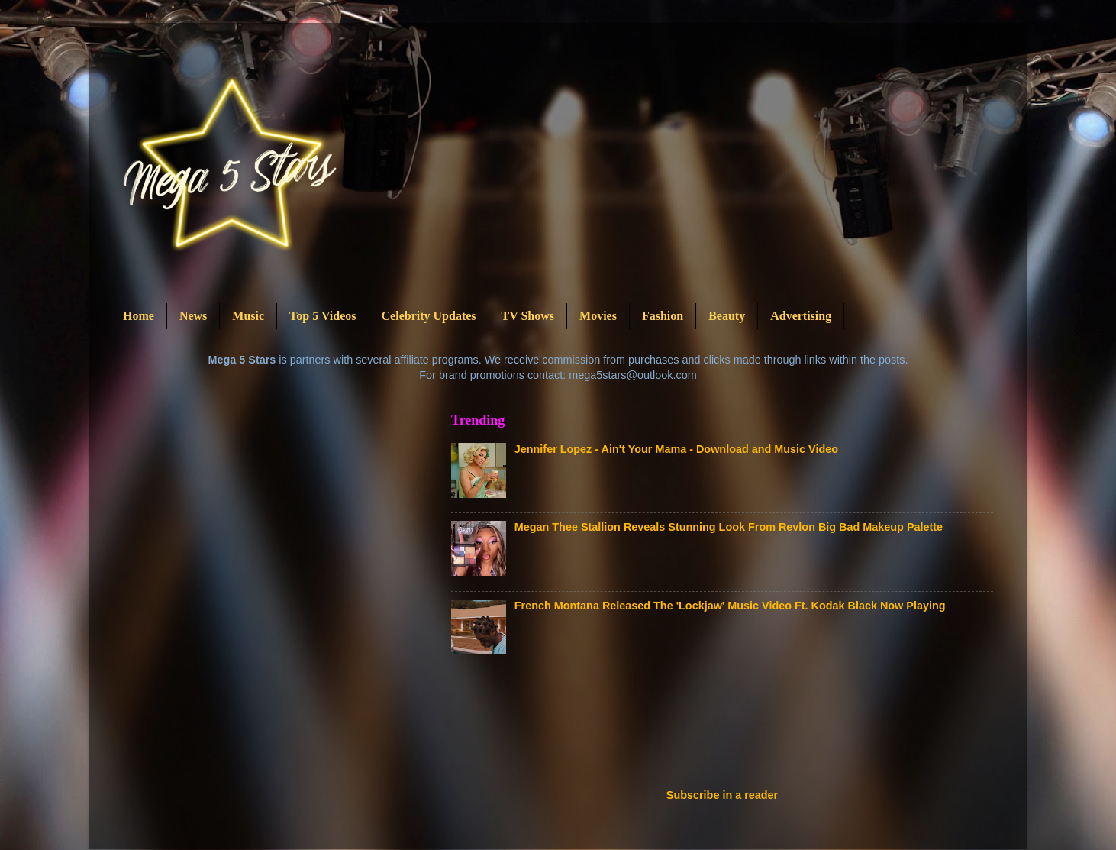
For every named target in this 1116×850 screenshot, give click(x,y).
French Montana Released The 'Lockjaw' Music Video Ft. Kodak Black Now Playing (730, 606)
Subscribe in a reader (722, 795)
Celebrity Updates (429, 315)
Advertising (800, 315)
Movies (598, 315)
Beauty (726, 315)
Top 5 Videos (322, 315)
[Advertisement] (729, 726)
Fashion (662, 315)
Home (138, 315)
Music (248, 315)
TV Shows (528, 315)
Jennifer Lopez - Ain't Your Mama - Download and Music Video (676, 449)
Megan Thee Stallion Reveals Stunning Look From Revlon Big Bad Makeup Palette (728, 527)
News (193, 315)
